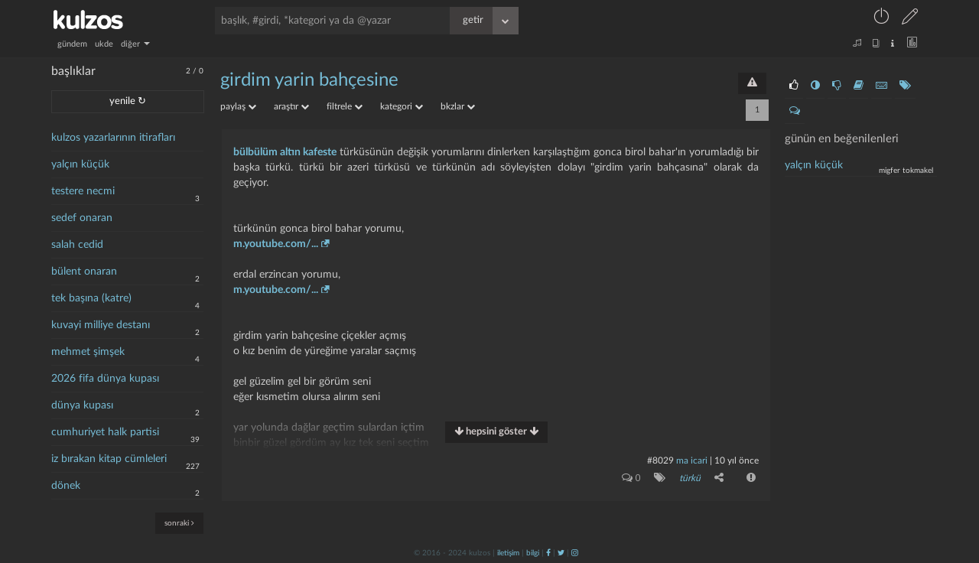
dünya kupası (82, 405)
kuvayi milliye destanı (100, 325)
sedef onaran (81, 218)
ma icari (691, 460)
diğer (135, 44)
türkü (690, 478)
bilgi (532, 553)
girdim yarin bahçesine (309, 80)
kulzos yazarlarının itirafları (113, 137)
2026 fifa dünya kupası (105, 378)
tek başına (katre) (91, 298)
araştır (291, 106)
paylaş (238, 106)
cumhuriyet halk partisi (105, 432)
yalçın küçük (80, 164)
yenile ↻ (127, 101)
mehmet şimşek (88, 352)
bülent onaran (84, 271)
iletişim (508, 553)
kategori (401, 106)
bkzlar (458, 106)
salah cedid (77, 244)
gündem (72, 44)
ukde (104, 44)
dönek (65, 485)
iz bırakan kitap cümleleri (109, 459)
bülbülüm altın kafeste (285, 152)
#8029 (660, 460)
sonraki (179, 523)
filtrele (345, 106)
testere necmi (83, 191)
